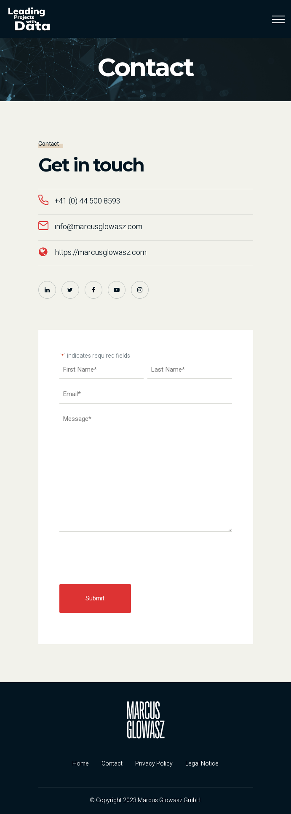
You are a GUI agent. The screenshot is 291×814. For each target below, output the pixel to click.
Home (80, 763)
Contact (112, 763)
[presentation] (123, 558)
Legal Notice (202, 763)
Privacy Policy (154, 763)
